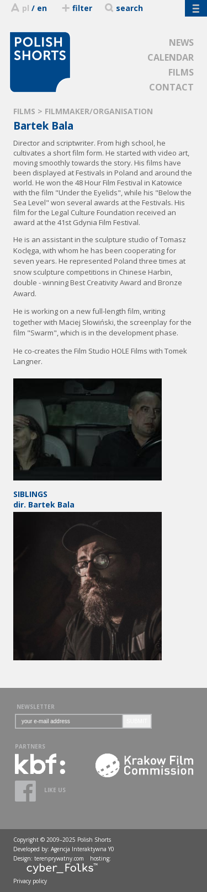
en (42, 8)
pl (25, 8)
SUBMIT (136, 721)
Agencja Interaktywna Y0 (82, 849)
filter (76, 8)
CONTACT (171, 87)
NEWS (181, 42)
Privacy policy (30, 881)
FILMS (181, 72)
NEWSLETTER (36, 707)
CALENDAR (170, 57)
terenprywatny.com (59, 858)
